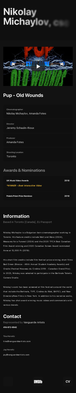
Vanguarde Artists (34, 322)
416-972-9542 (10, 327)
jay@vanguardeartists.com (16, 354)
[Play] (38, 66)
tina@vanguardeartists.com (17, 341)
